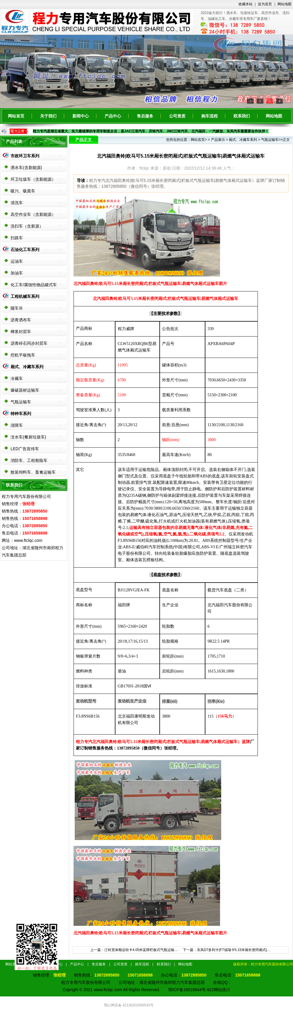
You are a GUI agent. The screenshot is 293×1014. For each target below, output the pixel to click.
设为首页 (265, 4)
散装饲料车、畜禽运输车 (33, 472)
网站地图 (284, 4)
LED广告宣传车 (25, 448)
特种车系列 (21, 413)
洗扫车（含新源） (27, 226)
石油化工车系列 (25, 249)
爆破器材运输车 (25, 390)
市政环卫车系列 (25, 155)
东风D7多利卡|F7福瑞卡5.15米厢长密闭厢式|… (233, 950)
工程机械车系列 (25, 296)
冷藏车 (17, 378)
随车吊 (17, 308)
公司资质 (177, 116)
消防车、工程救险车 (29, 460)
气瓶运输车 (21, 402)
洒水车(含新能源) (26, 167)
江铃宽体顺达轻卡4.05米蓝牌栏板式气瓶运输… (141, 950)
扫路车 (17, 237)
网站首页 (16, 116)
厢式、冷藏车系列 (27, 366)
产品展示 (218, 140)
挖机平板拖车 (23, 355)
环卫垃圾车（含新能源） (33, 179)
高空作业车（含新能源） (33, 214)
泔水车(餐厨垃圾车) (28, 437)
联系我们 (242, 116)
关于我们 (48, 116)
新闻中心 (80, 116)
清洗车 (17, 202)
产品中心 (113, 116)
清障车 (17, 425)
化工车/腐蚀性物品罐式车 (34, 284)
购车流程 (209, 116)
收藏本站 (246, 4)
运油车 (17, 261)
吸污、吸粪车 (23, 191)
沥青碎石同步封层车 (29, 343)
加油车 (17, 273)
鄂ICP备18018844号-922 (191, 989)
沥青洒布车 (21, 319)
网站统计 (222, 989)
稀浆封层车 (21, 331)
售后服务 (145, 116)
